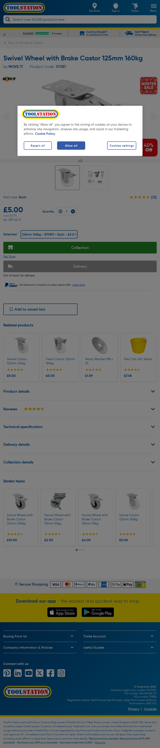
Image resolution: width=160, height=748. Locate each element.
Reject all (38, 145)
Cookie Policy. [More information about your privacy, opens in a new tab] (45, 133)
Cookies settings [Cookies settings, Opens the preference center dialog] (122, 145)
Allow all (71, 145)
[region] (80, 131)
